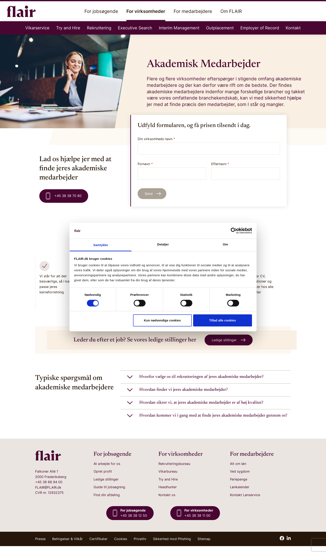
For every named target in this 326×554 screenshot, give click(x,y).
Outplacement (220, 27)
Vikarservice (37, 27)
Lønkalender (239, 495)
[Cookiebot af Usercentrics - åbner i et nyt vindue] (234, 231)
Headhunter (167, 495)
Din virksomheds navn (156, 139)
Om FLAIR (231, 11)
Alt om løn (238, 471)
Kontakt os (166, 503)
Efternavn (245, 171)
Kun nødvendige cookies (162, 320)
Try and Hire (68, 27)
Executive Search (135, 27)
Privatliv (140, 547)
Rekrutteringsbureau (174, 471)
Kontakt (293, 27)
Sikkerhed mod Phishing (172, 547)
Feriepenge (238, 487)
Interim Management (179, 27)
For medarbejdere (193, 11)
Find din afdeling (107, 503)
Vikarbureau (167, 479)
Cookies (120, 547)
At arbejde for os (107, 471)
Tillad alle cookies (222, 320)
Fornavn (172, 171)
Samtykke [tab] (100, 245)
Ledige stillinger (106, 487)
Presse (40, 547)
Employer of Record (259, 27)
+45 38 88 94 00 (48, 490)
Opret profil (103, 479)
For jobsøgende (101, 11)
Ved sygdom (240, 479)
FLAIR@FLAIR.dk (48, 495)
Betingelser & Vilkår (67, 547)
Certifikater (98, 547)
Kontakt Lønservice (245, 503)
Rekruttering (99, 27)
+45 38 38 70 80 (64, 196)
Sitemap (204, 547)
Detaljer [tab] (163, 244)
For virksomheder (145, 15)
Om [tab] (225, 244)
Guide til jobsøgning (109, 495)
